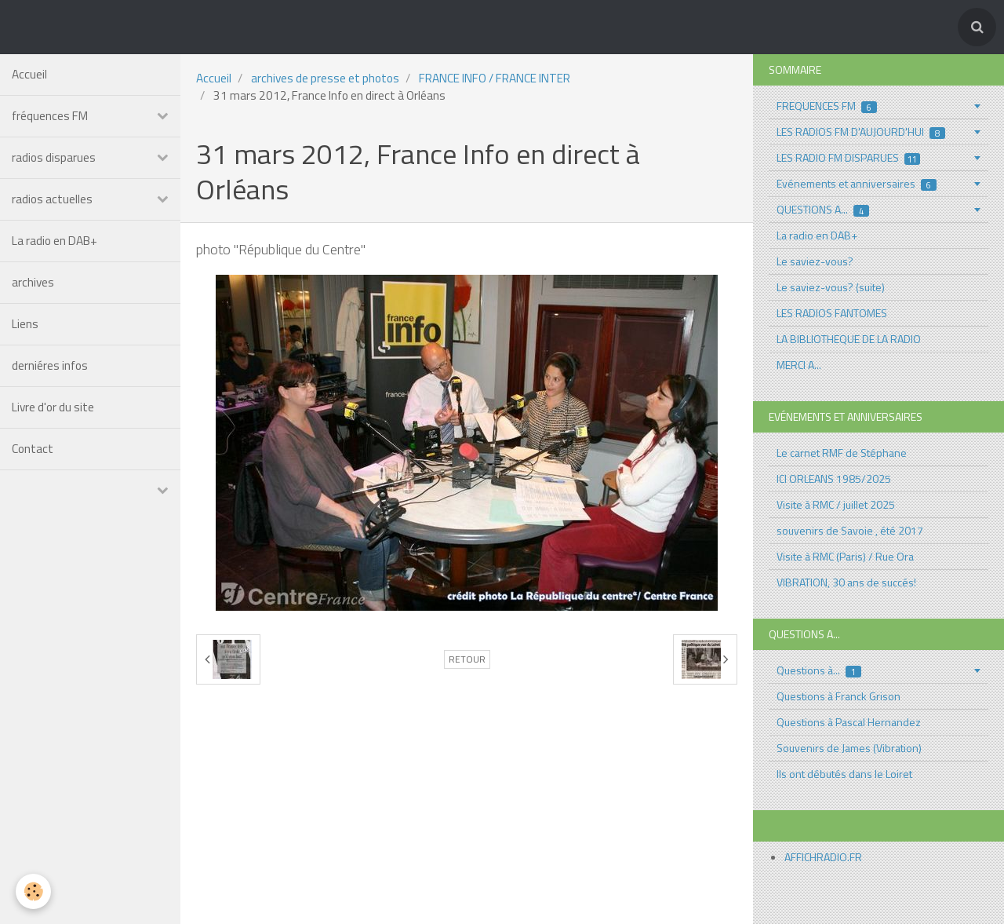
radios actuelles (52, 199)
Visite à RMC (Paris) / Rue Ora (845, 556)
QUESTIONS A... (823, 209)
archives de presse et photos (325, 78)
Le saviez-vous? (815, 261)
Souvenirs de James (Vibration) (849, 748)
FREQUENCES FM (827, 105)
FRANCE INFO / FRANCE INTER (494, 78)
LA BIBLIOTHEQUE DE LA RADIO (849, 339)
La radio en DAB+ (54, 241)
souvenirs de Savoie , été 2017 (850, 530)
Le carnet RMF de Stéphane (842, 452)
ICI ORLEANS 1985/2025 (834, 478)
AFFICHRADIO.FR (823, 857)
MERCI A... (799, 364)
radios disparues (54, 157)
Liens (25, 324)
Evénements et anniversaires (857, 183)
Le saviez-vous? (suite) (831, 287)
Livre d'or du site (53, 407)
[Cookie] (33, 891)
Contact (32, 449)
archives (33, 282)
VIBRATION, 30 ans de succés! (846, 582)
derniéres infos (50, 365)
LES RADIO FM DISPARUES (848, 157)
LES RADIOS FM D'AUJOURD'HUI (861, 131)
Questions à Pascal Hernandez (849, 722)
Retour (467, 659)
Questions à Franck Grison (838, 696)
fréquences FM (50, 116)
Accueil (29, 74)
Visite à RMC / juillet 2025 (836, 504)
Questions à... (819, 670)
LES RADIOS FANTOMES (832, 313)
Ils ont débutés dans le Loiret (844, 773)
